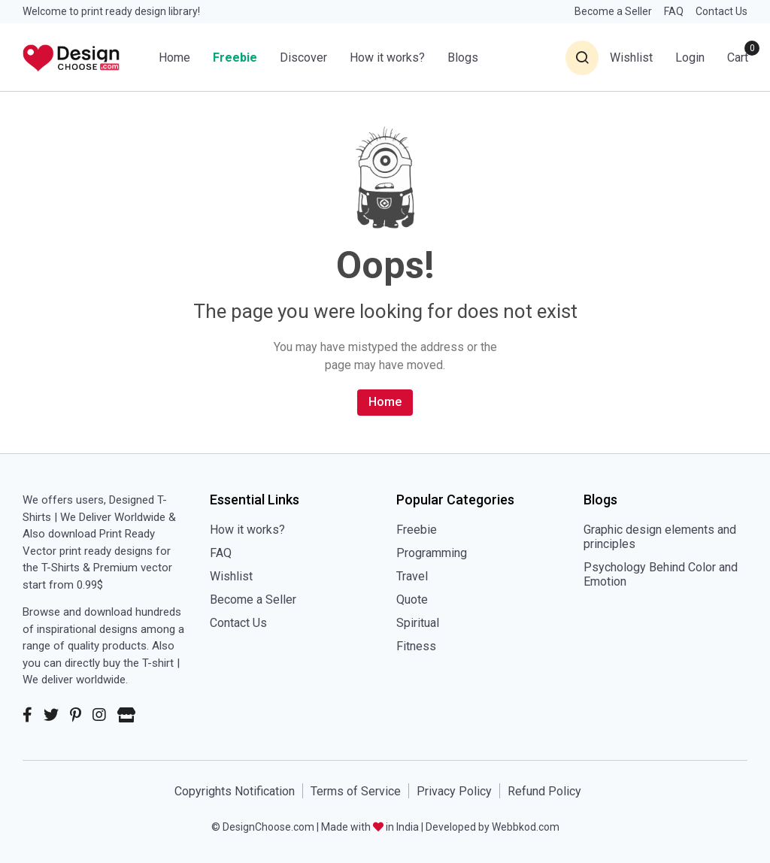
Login (690, 57)
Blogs (462, 57)
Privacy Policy (454, 791)
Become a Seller (613, 11)
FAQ (674, 11)
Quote (412, 599)
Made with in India (370, 827)
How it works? (387, 57)
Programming (431, 553)
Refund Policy (544, 791)
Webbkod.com (525, 827)
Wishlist (231, 576)
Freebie (235, 57)
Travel (412, 576)
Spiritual (417, 623)
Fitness (416, 646)
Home (174, 57)
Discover (303, 57)
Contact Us (721, 11)
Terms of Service (356, 791)
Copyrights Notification (234, 791)
